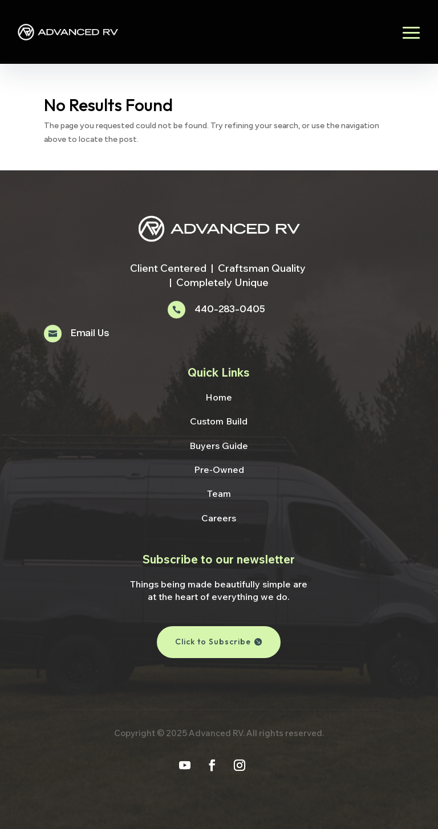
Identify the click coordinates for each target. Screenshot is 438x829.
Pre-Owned (219, 469)
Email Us (90, 333)
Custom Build (219, 421)
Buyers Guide (218, 445)
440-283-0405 (229, 309)
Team (219, 493)
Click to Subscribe (213, 641)
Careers (218, 518)
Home (218, 397)
